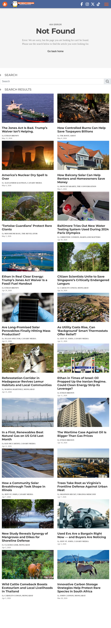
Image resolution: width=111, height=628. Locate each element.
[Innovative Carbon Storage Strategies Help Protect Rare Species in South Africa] (83, 574)
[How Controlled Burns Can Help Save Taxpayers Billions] (83, 117)
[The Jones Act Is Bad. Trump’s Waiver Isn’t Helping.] (28, 117)
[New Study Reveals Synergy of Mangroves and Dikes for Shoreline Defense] (28, 524)
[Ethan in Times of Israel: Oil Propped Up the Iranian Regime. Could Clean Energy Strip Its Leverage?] (83, 370)
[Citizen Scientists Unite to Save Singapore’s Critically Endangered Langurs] (83, 267)
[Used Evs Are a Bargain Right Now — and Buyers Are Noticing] (83, 522)
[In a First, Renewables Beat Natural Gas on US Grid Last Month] (28, 422)
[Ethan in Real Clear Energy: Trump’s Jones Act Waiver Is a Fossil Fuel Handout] (28, 267)
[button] (106, 4)
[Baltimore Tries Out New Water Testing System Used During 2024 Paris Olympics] (83, 216)
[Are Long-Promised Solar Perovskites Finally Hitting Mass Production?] (28, 317)
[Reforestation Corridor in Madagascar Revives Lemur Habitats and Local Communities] (28, 368)
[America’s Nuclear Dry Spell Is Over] (28, 164)
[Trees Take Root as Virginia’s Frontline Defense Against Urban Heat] (83, 473)
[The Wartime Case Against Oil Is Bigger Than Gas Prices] (83, 421)
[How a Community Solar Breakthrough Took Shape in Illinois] (28, 473)
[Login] (5, 4)
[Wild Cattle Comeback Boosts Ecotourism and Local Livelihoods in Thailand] (28, 574)
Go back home (55, 51)
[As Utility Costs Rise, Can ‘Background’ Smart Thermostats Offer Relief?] (83, 317)
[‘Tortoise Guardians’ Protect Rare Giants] (28, 214)
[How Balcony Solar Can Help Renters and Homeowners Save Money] (83, 165)
